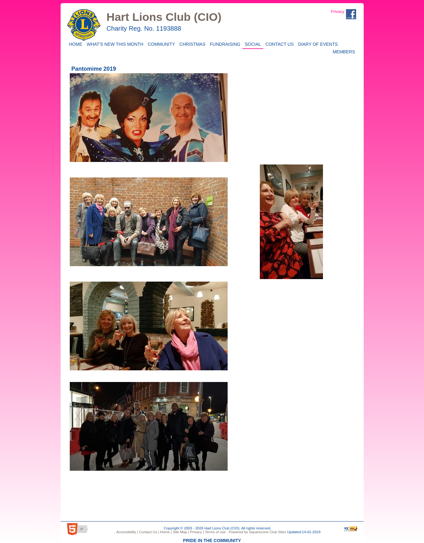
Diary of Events (317, 44)
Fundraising (224, 44)
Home (75, 44)
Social (251, 44)
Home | (165, 532)
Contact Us (278, 44)
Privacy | (196, 532)
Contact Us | (148, 532)
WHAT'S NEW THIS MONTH (114, 44)
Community (160, 44)
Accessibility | (127, 532)
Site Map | (180, 532)
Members (344, 51)
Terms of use (215, 532)
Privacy (337, 11)
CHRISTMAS (191, 44)
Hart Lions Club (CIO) (163, 17)
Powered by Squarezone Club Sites (257, 532)
